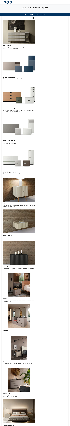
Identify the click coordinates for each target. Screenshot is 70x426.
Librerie (37, 413)
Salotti (37, 416)
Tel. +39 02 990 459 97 (7, 416)
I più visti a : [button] (44, 14)
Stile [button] (37, 14)
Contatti (62, 2)
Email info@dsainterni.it (7, 417)
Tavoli (20, 416)
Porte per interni (54, 413)
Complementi (54, 416)
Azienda (24, 2)
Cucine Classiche (22, 414)
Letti (36, 417)
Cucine (29, 2)
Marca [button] (25, 14)
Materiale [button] (31, 14)
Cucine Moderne (22, 413)
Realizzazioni (56, 2)
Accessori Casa (44, 2)
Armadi (37, 418)
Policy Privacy (36, 423)
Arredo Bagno (54, 417)
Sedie (20, 417)
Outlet (50, 2)
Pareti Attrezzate (38, 414)
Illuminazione (54, 414)
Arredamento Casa (36, 2)
